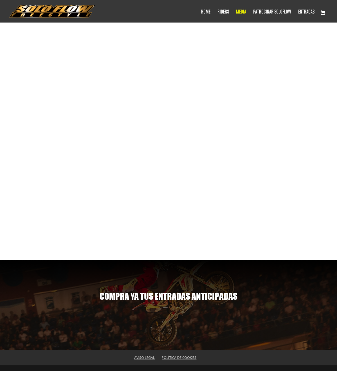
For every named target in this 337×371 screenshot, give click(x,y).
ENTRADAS (306, 11)
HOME (205, 11)
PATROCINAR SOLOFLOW (272, 11)
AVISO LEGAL (144, 357)
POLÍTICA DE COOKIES (179, 357)
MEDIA (241, 11)
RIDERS (223, 11)
